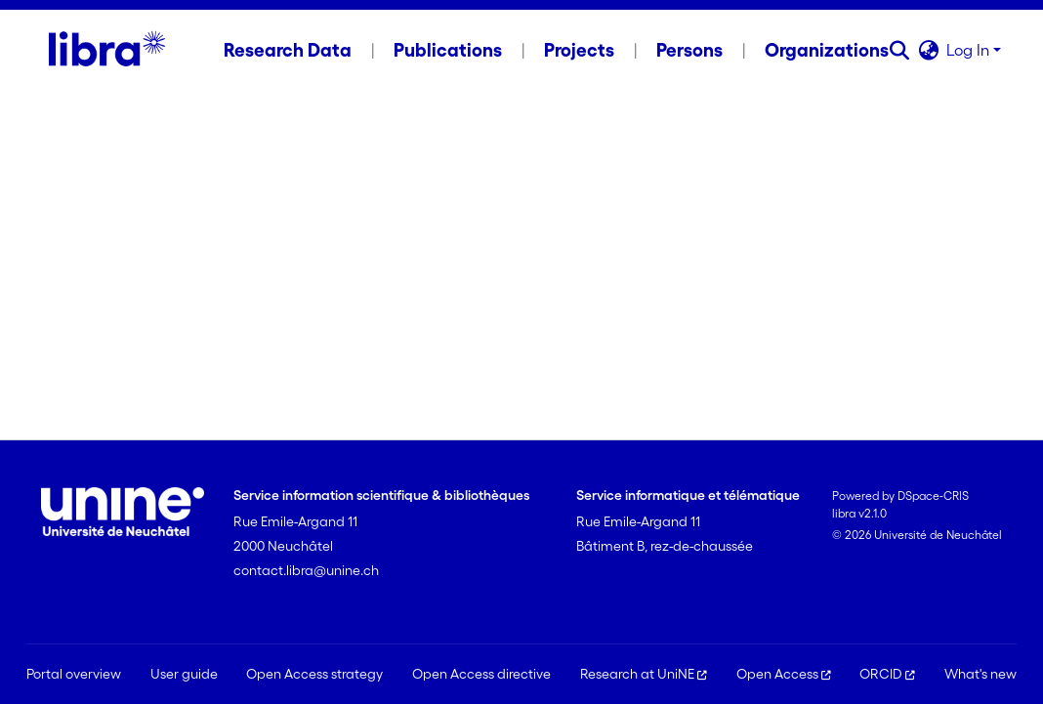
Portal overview (73, 674)
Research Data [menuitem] (288, 50)
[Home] (107, 49)
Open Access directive (481, 674)
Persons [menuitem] (689, 50)
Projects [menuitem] (579, 50)
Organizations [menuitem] (827, 50)
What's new (980, 674)
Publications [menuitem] (448, 50)
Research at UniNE (643, 674)
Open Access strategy (314, 674)
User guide (184, 674)
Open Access (783, 674)
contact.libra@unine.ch (306, 570)
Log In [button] (969, 50)
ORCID (887, 674)
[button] (899, 50)
